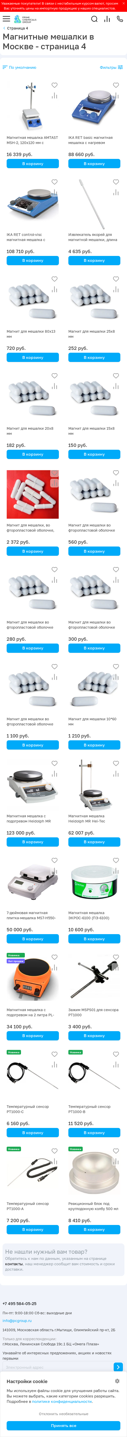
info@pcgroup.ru (17, 1320)
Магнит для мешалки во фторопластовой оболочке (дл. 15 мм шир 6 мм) (30, 627)
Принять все (63, 1425)
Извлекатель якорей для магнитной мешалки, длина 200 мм (92, 239)
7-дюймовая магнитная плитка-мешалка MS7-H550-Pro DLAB (31, 918)
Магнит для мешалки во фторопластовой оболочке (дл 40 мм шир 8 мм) (91, 627)
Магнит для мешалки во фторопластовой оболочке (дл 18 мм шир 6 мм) (30, 724)
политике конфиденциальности (62, 1401)
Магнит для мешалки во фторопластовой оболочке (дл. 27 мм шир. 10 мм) (91, 530)
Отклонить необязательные (63, 1414)
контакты (14, 1264)
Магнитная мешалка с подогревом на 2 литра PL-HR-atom (30, 1015)
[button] (94, 18)
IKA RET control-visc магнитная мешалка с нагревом (26, 239)
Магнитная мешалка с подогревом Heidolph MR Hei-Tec (29, 821)
